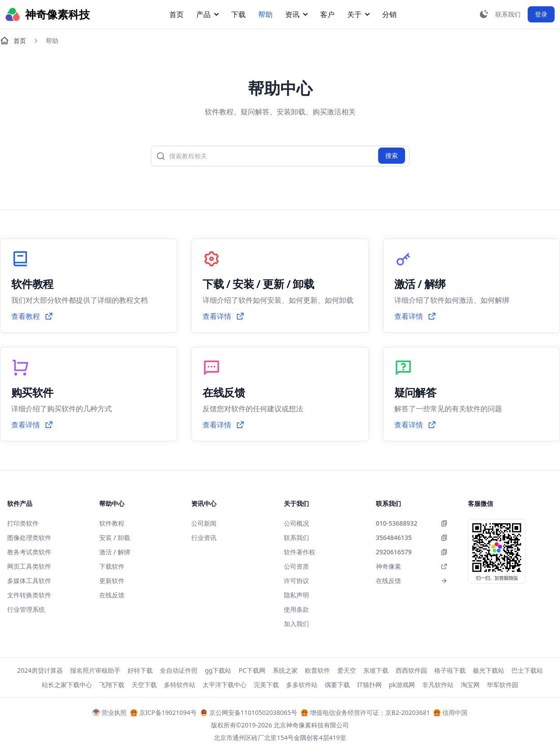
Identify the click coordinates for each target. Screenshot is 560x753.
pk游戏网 (402, 684)
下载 (238, 14)
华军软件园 (502, 684)
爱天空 (346, 670)
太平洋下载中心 (225, 684)
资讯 (296, 14)
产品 (207, 14)
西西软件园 (411, 670)
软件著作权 (299, 552)
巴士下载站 (527, 670)
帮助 (265, 14)
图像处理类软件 (29, 537)
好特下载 (140, 670)
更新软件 (111, 580)
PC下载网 (251, 670)
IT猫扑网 (369, 684)
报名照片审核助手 (95, 670)
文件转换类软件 (29, 595)
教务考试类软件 (29, 552)
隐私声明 (296, 595)
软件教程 (111, 523)
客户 (327, 14)
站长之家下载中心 (67, 684)
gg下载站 (218, 670)
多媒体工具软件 (29, 580)
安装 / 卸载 (114, 537)
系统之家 (285, 670)
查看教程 (32, 316)
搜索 (391, 155)
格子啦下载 (450, 670)
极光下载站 (488, 670)
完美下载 (266, 684)
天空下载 (144, 684)
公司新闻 (203, 523)
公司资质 (296, 566)
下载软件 (111, 566)
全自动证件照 (179, 670)
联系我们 (296, 537)
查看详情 (224, 316)
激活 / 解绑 (114, 552)
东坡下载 (375, 670)
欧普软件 (317, 670)
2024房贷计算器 (40, 670)
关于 (358, 14)
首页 (176, 14)
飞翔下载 (111, 684)
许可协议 (296, 580)
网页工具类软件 (29, 566)
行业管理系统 (26, 609)
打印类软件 (23, 523)
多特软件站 (179, 684)
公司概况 (296, 523)
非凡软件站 (438, 684)
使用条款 (296, 609)
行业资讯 (203, 537)
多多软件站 (301, 684)
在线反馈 (111, 595)
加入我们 (296, 623)
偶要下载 (337, 684)
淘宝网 (470, 684)
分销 (389, 14)
